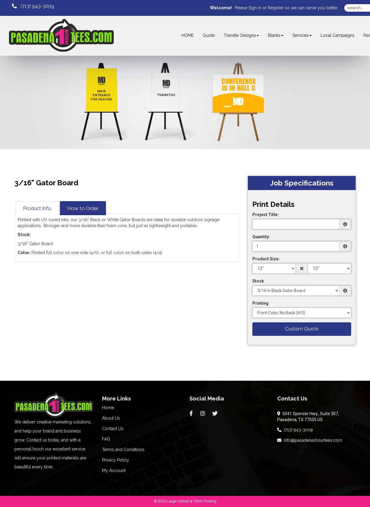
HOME (187, 35)
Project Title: (265, 214)
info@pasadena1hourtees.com (309, 440)
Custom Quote (301, 329)
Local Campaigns (337, 35)
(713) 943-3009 (295, 429)
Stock (258, 281)
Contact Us (112, 428)
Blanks (275, 35)
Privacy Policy (115, 460)
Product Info (37, 208)
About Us (111, 418)
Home (108, 407)
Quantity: (261, 236)
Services (302, 35)
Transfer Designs (241, 35)
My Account (113, 470)
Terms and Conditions (123, 449)
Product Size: (266, 258)
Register (276, 7)
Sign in (254, 7)
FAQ (106, 439)
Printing (260, 303)
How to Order (82, 208)
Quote (209, 35)
